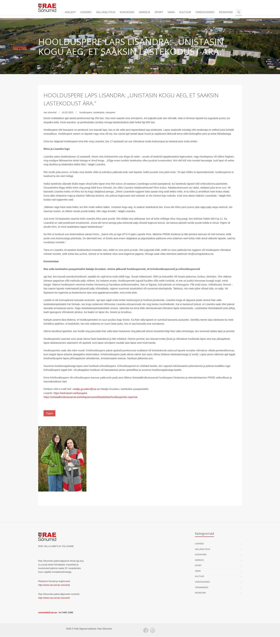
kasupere (110, 112)
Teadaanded (201, 587)
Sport (159, 12)
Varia (171, 12)
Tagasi (49, 413)
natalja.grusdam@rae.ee (86, 389)
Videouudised (205, 12)
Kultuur (185, 12)
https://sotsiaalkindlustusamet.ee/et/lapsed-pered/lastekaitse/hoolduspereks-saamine (91, 397)
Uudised (86, 12)
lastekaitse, (99, 112)
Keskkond (226, 12)
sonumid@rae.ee (47, 612)
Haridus (144, 12)
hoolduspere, (86, 112)
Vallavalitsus (105, 12)
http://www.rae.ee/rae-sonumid (54, 585)
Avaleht (70, 12)
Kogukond (127, 12)
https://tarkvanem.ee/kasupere (70, 393)
